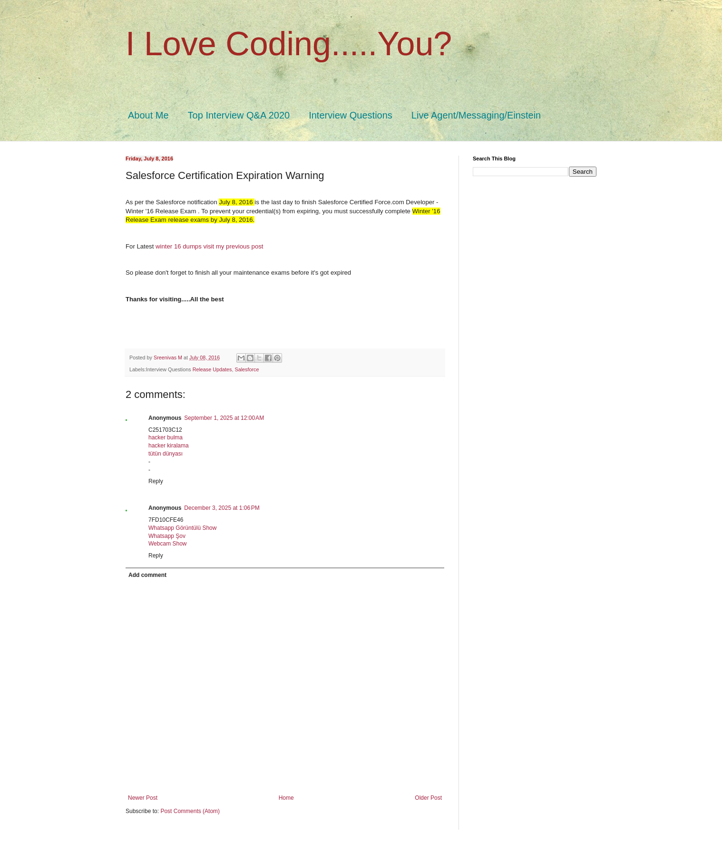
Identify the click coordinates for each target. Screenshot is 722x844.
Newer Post (142, 797)
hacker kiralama (168, 445)
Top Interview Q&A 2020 (239, 115)
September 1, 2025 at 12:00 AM (224, 418)
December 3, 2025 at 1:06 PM (221, 508)
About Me (148, 115)
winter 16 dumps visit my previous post (209, 246)
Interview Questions (350, 115)
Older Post (428, 797)
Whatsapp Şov (166, 536)
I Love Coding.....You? (289, 43)
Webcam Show (167, 543)
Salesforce (246, 369)
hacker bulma (165, 437)
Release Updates (212, 369)
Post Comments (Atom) (190, 811)
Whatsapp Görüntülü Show (182, 528)
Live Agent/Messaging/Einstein (476, 115)
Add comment (147, 575)
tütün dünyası (165, 453)
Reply (155, 481)
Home (286, 797)
